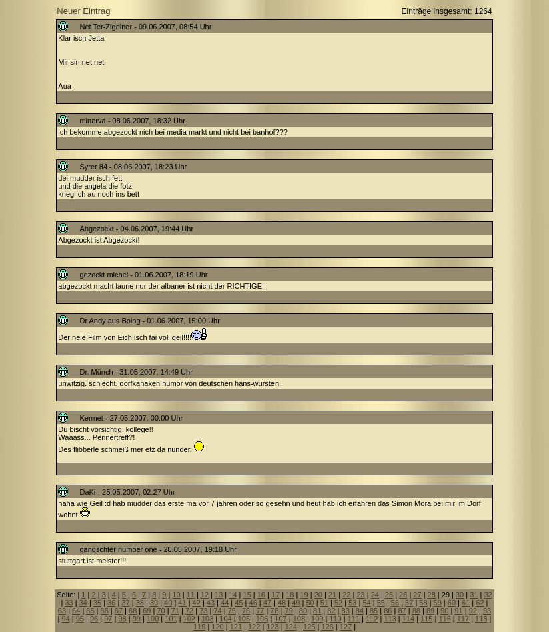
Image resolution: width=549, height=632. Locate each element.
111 (354, 619)
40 (168, 603)
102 (189, 619)
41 (182, 603)
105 (244, 619)
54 (366, 603)
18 (290, 595)
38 (140, 603)
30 (460, 595)
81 (317, 611)
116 (444, 619)
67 (119, 611)
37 (125, 603)
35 (97, 603)
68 (133, 611)
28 (432, 595)
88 (416, 611)
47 (267, 603)
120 (217, 627)
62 (480, 603)
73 (203, 611)
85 (374, 611)
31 (474, 595)
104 (225, 619)
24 (375, 595)
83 (346, 611)
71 (175, 611)
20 (318, 595)
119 (199, 627)
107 (280, 619)
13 (219, 595)
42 (197, 603)
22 (346, 595)
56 (395, 603)
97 (108, 619)
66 (105, 611)
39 (154, 603)
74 (217, 611)
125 (309, 627)
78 (274, 611)
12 (205, 595)
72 (189, 611)
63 (62, 611)
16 (261, 595)
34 (83, 603)
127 (346, 627)
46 (253, 603)
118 (481, 619)
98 (122, 619)
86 (388, 611)
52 (338, 603)
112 (372, 619)
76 (246, 611)
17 (275, 595)
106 (262, 619)
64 (76, 611)
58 (423, 603)
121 (236, 627)
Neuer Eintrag (83, 11)
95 (80, 619)
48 (282, 603)
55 (381, 603)
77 (260, 611)
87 (402, 611)
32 (488, 595)
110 (335, 619)
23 (360, 595)
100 (153, 619)
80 (303, 611)
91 (458, 611)
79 (289, 611)
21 (332, 595)
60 (452, 603)
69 (147, 611)
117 (463, 619)
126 (327, 627)
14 (233, 595)
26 (403, 595)
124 (291, 627)
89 (430, 611)
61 (466, 603)
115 (426, 619)
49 (296, 603)
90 (444, 611)
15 (247, 595)
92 (473, 611)
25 (389, 595)
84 (360, 611)
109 (317, 619)
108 (299, 619)
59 (438, 603)
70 (161, 611)
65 (90, 611)
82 (331, 611)
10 (176, 595)
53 (352, 603)
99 (137, 619)
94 (66, 619)
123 (272, 627)
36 (111, 603)
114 (408, 619)
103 (207, 619)
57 (409, 603)
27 (417, 595)
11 (191, 595)
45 (239, 603)
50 (310, 603)
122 (254, 627)
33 (69, 603)
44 (225, 603)
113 (390, 619)
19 (304, 595)
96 (94, 619)
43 (211, 603)
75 (232, 611)
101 (171, 619)
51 (324, 603)
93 (487, 611)
